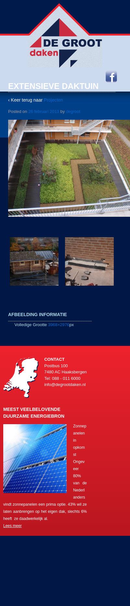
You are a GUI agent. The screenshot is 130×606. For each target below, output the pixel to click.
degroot (73, 111)
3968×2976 (58, 324)
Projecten (53, 100)
